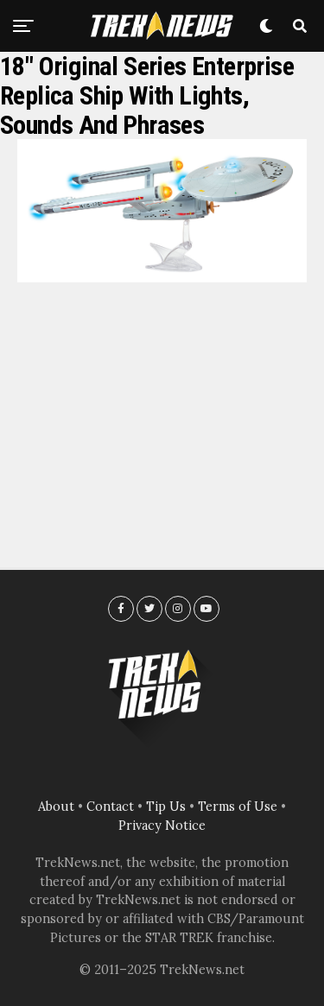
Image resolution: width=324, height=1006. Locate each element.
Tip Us (166, 806)
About (56, 806)
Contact (110, 806)
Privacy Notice (162, 825)
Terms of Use (237, 806)
